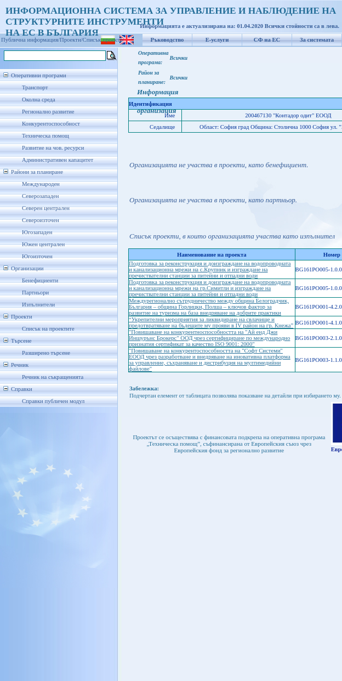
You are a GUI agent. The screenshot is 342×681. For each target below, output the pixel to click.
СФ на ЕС (267, 40)
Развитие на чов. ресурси (53, 148)
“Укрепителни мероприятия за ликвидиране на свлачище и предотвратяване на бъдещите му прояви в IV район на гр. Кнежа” (211, 322)
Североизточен (40, 220)
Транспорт (35, 87)
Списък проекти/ (103, 40)
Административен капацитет (57, 160)
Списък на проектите (48, 329)
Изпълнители (38, 305)
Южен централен (43, 244)
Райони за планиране (37, 172)
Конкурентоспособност (51, 124)
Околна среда (38, 100)
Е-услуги (217, 40)
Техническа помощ (45, 136)
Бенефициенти (40, 280)
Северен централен (46, 208)
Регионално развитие (48, 112)
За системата (317, 40)
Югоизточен (37, 256)
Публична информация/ (30, 40)
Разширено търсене (46, 353)
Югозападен (37, 232)
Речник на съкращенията (52, 377)
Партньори (35, 293)
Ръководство (167, 40)
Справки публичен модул (53, 401)
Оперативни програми (38, 75)
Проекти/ (71, 40)
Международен (41, 184)
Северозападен (40, 196)
